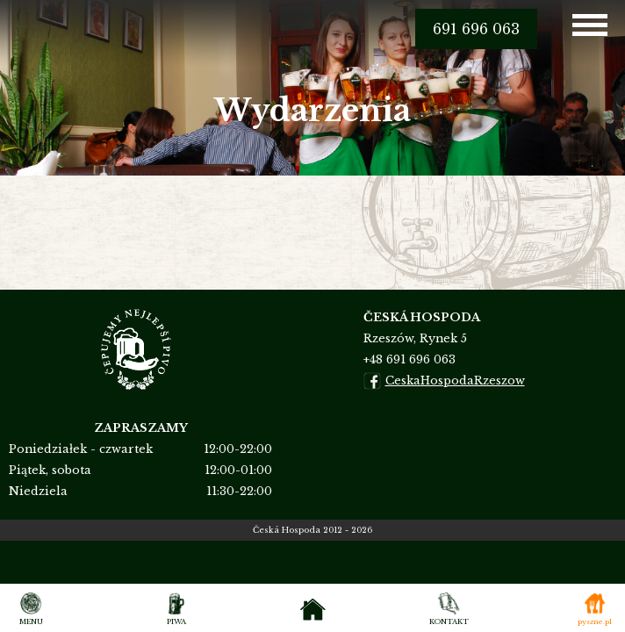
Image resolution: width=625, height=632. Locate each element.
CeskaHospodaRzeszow (444, 381)
